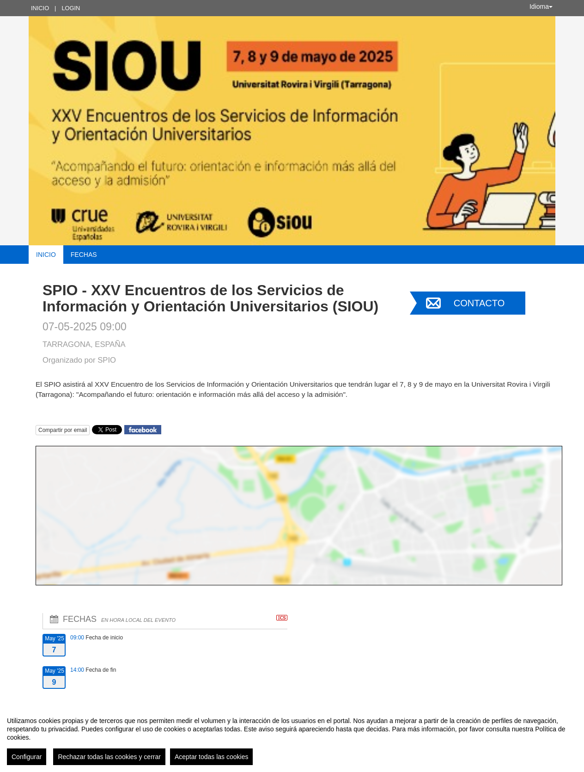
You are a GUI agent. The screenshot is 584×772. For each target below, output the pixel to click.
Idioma (541, 6)
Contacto (479, 303)
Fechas (84, 254)
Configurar (27, 756)
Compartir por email (62, 430)
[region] (292, 737)
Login (70, 8)
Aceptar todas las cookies (212, 756)
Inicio (40, 8)
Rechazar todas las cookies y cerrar (109, 756)
